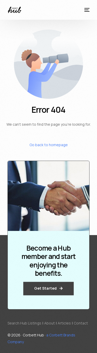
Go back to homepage (48, 144)
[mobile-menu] (86, 9)
